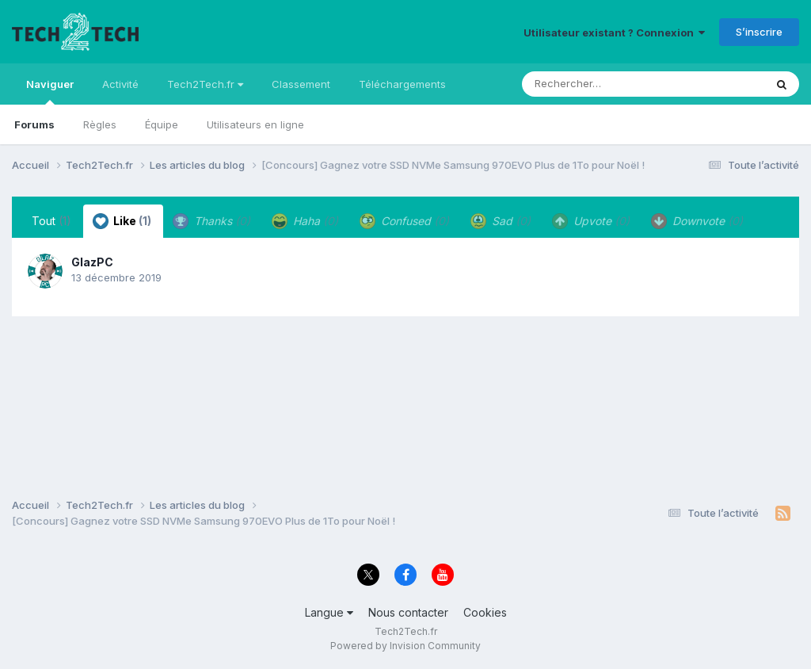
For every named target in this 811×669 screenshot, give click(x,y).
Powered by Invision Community (405, 646)
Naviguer (50, 91)
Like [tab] (122, 221)
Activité (120, 84)
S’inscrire (759, 31)
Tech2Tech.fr (205, 84)
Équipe (161, 124)
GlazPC (92, 262)
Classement (301, 84)
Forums (34, 124)
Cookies (485, 612)
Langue (329, 612)
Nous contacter (408, 612)
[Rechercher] (597, 84)
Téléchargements (402, 84)
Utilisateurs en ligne (255, 124)
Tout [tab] (51, 220)
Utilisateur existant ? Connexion (614, 32)
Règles (99, 124)
